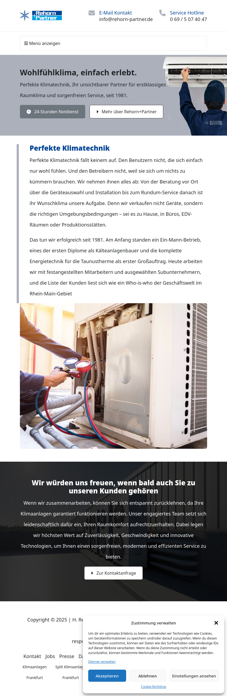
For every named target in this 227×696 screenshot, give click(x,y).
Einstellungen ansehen (194, 676)
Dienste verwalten (102, 661)
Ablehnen (148, 676)
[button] (216, 623)
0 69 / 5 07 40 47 (188, 19)
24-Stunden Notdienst (53, 112)
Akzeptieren (107, 676)
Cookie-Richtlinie (153, 686)
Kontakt (32, 656)
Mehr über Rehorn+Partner (126, 112)
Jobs (50, 656)
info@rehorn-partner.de (126, 19)
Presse (66, 656)
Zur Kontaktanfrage (113, 573)
